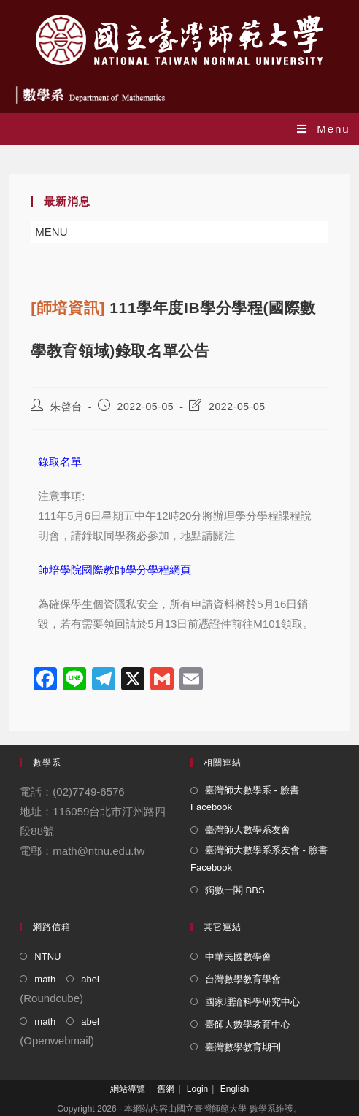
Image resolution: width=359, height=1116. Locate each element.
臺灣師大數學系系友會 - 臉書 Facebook (259, 858)
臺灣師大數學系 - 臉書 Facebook (244, 798)
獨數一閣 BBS (235, 890)
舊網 (165, 1089)
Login (197, 1089)
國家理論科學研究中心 (252, 1001)
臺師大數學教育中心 (247, 1024)
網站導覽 (127, 1089)
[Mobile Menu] (323, 129)
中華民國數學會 (238, 956)
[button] (51, 232)
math (44, 979)
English (234, 1089)
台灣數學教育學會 (243, 979)
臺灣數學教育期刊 (243, 1047)
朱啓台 (66, 406)
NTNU (47, 956)
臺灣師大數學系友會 (247, 829)
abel (90, 979)
